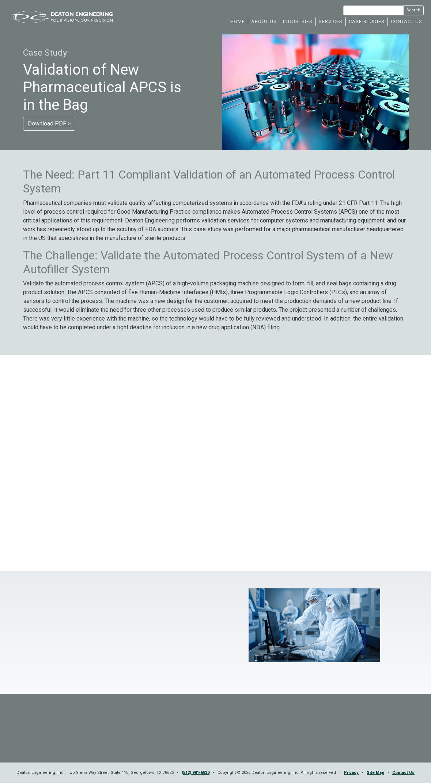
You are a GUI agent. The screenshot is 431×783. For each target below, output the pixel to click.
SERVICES (331, 21)
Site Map (375, 772)
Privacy (351, 772)
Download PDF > (49, 123)
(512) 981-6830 (195, 772)
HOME (237, 21)
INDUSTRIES (298, 21)
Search (413, 10)
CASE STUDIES (367, 21)
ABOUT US (264, 21)
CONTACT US (406, 21)
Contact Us (403, 772)
